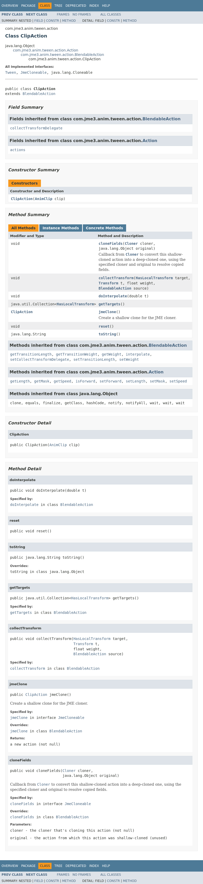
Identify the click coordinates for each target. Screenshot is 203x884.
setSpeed (178, 381)
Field (38, 21)
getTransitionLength (31, 354)
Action (149, 140)
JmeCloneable (33, 72)
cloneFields (111, 243)
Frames (63, 14)
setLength (136, 381)
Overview (10, 6)
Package (28, 6)
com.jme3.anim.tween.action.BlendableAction (62, 55)
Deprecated (76, 6)
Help (106, 6)
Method (69, 21)
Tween (10, 72)
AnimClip (43, 199)
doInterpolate (113, 296)
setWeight (129, 359)
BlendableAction (39, 94)
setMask (157, 381)
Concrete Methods (104, 228)
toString (107, 334)
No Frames (81, 14)
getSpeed (62, 381)
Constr (52, 21)
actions (17, 150)
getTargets (109, 304)
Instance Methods (60, 228)
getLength (20, 381)
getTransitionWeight (76, 354)
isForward (85, 381)
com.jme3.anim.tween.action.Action (45, 50)
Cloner (131, 243)
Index (94, 6)
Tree (58, 6)
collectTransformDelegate (36, 128)
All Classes (110, 14)
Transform (108, 283)
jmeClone (107, 312)
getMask (41, 381)
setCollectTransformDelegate (39, 359)
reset (104, 326)
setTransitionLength (94, 359)
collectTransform (116, 278)
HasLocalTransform (154, 278)
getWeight (111, 354)
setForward (110, 381)
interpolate (138, 354)
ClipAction (22, 199)
